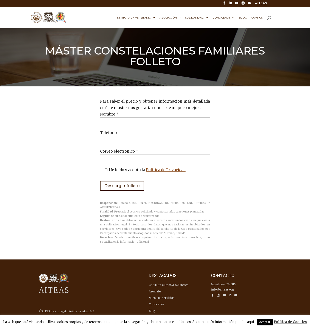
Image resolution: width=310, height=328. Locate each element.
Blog (243, 17)
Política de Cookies (290, 322)
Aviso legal (59, 311)
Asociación (168, 17)
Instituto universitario (133, 17)
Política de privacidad (81, 311)
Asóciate (155, 291)
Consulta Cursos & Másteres (168, 285)
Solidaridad (194, 17)
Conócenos (221, 17)
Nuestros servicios (161, 298)
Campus (257, 17)
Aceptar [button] (264, 322)
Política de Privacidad (166, 169)
